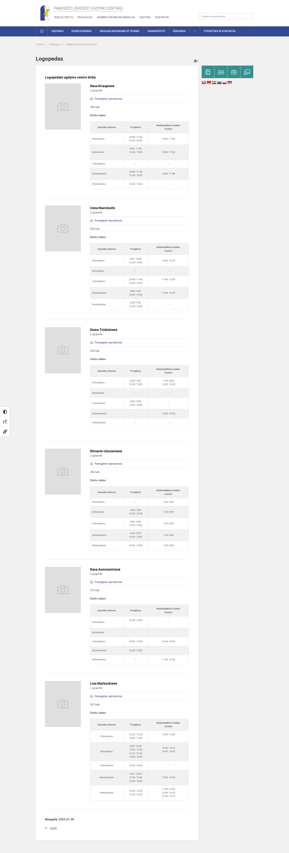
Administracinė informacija (116, 17)
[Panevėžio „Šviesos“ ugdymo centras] (45, 12)
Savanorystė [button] (156, 31)
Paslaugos (85, 17)
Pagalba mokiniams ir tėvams (81, 44)
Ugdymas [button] (57, 31)
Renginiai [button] (179, 31)
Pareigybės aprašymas (108, 98)
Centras (145, 17)
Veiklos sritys (63, 17)
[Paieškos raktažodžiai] (226, 16)
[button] (228, 8)
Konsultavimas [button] (82, 31)
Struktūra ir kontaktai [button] (220, 31)
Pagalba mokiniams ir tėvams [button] (120, 31)
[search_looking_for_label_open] (249, 16)
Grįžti (53, 828)
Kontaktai (162, 17)
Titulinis (40, 44)
